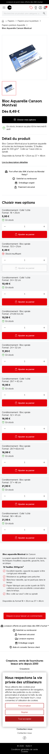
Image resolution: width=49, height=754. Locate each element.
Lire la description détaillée (15, 162)
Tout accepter (24, 719)
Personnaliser (24, 705)
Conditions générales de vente (24, 749)
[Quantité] (24, 227)
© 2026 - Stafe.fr (24, 746)
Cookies (24, 751)
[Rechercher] (24, 13)
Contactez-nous (24, 733)
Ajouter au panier (24, 234)
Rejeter (24, 712)
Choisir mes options (24, 119)
